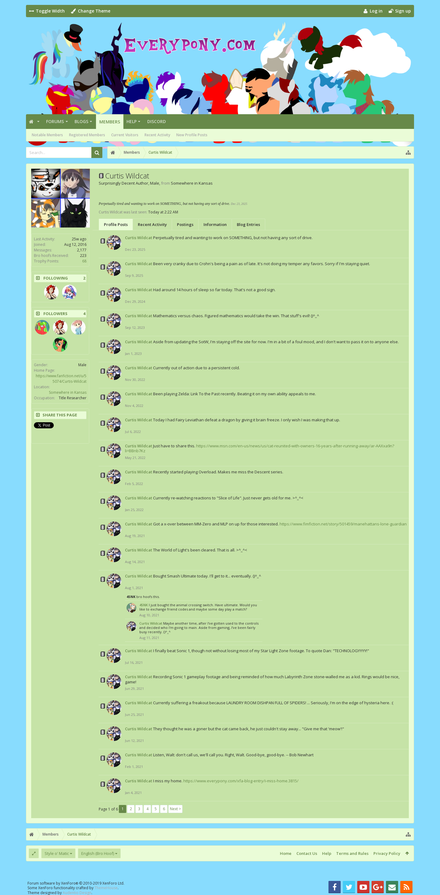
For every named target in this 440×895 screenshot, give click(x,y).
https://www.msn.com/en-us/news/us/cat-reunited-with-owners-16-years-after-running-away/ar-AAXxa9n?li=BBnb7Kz (259, 448)
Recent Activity (157, 134)
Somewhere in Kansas (67, 392)
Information (215, 224)
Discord (156, 121)
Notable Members (47, 134)
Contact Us (306, 853)
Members (109, 122)
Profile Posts (116, 224)
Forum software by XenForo (76, 883)
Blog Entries (248, 224)
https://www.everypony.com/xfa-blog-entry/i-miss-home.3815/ (241, 781)
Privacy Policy (386, 853)
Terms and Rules (352, 853)
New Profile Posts (191, 134)
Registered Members (87, 134)
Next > (175, 808)
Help (132, 121)
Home (286, 853)
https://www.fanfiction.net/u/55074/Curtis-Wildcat (61, 378)
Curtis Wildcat (138, 237)
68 (84, 261)
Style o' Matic (57, 853)
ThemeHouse (106, 887)
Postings (185, 224)
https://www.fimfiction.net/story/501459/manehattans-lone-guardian (343, 524)
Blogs (81, 121)
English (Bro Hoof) (97, 853)
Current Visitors (124, 134)
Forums (55, 121)
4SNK (131, 596)
